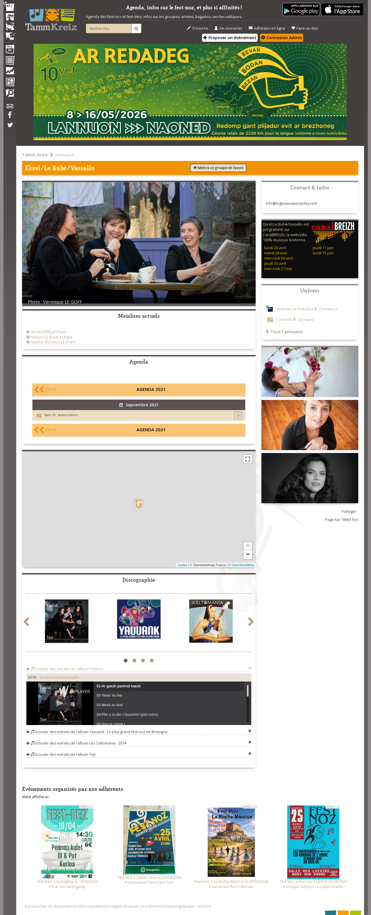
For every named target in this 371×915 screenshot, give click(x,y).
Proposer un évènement (230, 37)
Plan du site (50, 906)
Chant (61, 331)
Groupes (305, 319)
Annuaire (64, 154)
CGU (91, 906)
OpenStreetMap (243, 565)
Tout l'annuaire (284, 331)
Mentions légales (110, 906)
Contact (66, 906)
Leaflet (182, 565)
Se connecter (228, 28)
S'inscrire (197, 28)
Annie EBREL (41, 331)
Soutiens (80, 906)
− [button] (248, 554)
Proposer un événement (143, 906)
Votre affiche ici (35, 796)
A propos (32, 906)
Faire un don (304, 28)
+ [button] (248, 546)
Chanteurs (327, 309)
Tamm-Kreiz (35, 154)
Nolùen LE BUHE (45, 337)
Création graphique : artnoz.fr (187, 906)
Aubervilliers (68, 415)
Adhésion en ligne (267, 28)
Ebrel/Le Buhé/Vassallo (59, 677)
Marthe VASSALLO (46, 342)
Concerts (284, 319)
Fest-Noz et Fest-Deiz (295, 309)
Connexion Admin (281, 37)
